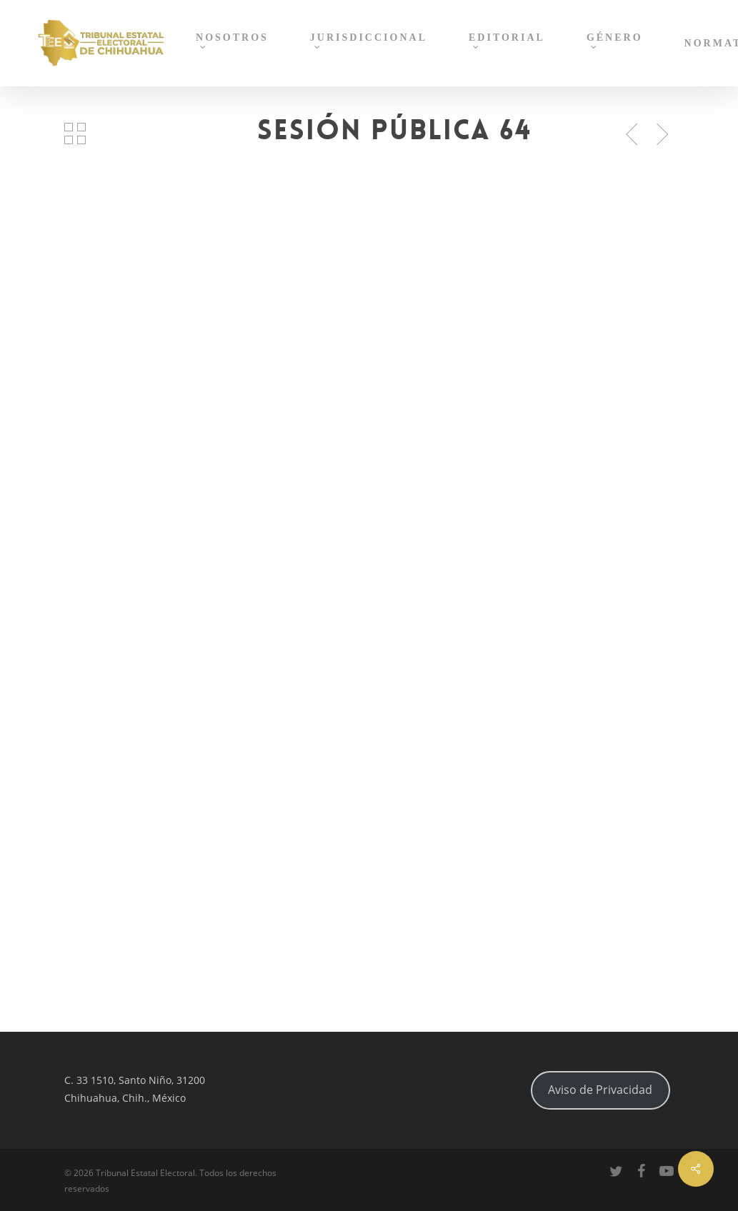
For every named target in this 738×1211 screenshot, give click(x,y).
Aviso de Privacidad (600, 1089)
